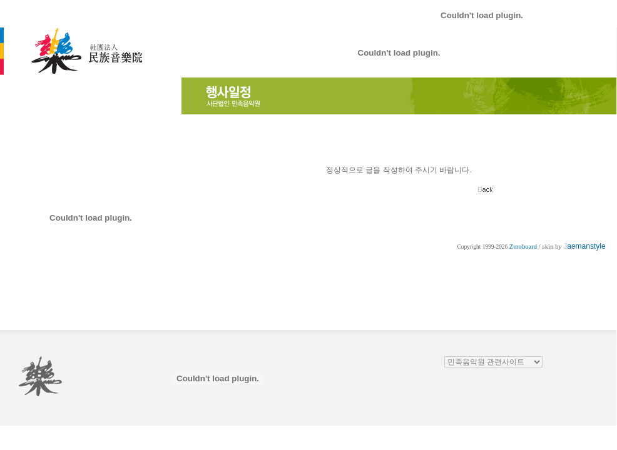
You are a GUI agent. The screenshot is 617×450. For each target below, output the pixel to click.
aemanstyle (584, 246)
